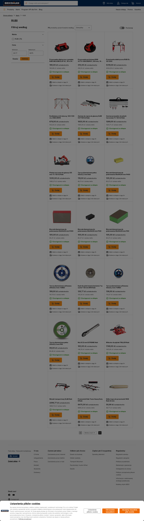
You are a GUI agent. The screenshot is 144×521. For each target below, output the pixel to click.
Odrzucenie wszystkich (110, 511)
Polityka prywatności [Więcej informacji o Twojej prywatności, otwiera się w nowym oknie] (24, 519)
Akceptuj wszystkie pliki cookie (129, 511)
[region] (72, 511)
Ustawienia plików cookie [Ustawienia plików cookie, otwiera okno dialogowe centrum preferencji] (92, 511)
